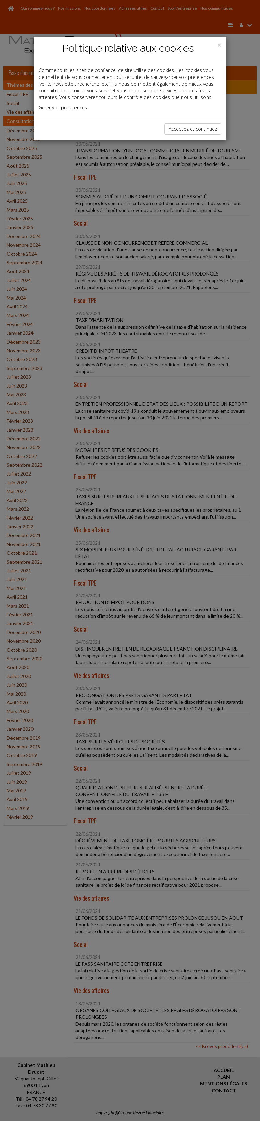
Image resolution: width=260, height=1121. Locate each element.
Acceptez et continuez (193, 129)
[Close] (219, 45)
